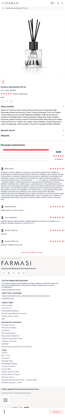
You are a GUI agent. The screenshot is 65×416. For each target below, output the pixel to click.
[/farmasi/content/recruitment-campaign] (19, 380)
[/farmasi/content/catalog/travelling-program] (12, 339)
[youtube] (24, 273)
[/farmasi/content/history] (4, 353)
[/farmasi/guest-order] (8, 298)
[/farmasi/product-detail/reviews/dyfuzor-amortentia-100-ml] (32, 252)
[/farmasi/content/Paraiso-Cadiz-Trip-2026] (10, 372)
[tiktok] (13, 273)
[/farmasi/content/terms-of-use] (6, 308)
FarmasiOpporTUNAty (9, 364)
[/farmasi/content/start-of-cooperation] (10, 336)
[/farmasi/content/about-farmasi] (8, 325)
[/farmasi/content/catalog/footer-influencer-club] (9, 341)
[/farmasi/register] (11, 290)
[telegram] (19, 273)
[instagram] (8, 273)
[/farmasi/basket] (58, 3)
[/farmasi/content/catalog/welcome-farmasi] (17, 347)
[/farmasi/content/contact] (5, 344)
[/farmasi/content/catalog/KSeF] (3, 319)
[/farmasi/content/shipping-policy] (7, 305)
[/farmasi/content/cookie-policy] (10, 316)
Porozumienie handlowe (10, 311)
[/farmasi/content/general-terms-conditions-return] (14, 313)
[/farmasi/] (12, 3)
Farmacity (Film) (7, 361)
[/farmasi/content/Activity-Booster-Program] (11, 374)
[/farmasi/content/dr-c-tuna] (6, 356)
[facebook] (3, 273)
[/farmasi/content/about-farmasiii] (5, 358)
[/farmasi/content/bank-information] (9, 328)
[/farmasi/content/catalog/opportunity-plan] (8, 333)
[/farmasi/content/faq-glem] (12, 383)
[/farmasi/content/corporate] (8, 366)
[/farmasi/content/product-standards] (5, 330)
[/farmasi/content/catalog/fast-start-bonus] (8, 377)
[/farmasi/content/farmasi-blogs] (6, 369)
